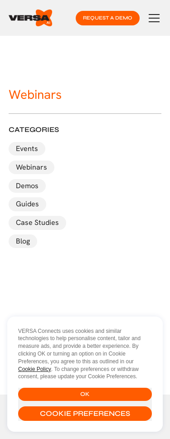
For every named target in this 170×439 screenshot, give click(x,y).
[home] (30, 18)
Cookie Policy (34, 369)
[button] (152, 18)
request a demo (107, 18)
